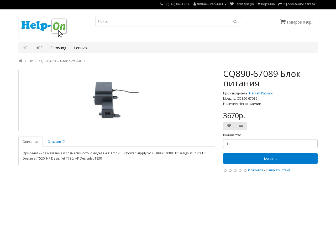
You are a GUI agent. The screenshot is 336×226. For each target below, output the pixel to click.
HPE (39, 47)
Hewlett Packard (261, 93)
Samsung (58, 47)
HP (25, 47)
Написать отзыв (278, 170)
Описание (31, 141)
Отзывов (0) (56, 141)
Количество (232, 135)
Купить (270, 158)
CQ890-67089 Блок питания (60, 61)
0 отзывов (255, 170)
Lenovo (80, 47)
